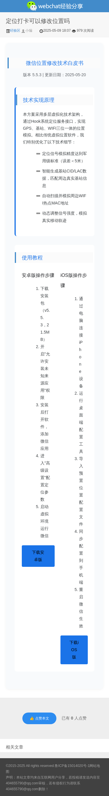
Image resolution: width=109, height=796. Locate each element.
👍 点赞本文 (39, 718)
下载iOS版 (73, 649)
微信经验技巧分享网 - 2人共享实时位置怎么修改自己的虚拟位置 (54, 6)
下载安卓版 (38, 556)
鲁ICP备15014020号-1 (72, 766)
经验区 (13, 31)
